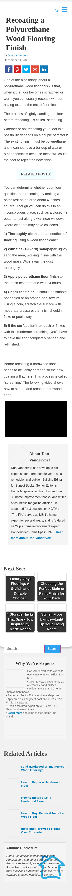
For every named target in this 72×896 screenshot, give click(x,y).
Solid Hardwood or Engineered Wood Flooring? (43, 768)
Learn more (15, 712)
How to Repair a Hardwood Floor (40, 783)
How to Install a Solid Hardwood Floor (36, 799)
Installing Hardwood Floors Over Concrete (40, 830)
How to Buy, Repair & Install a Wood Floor (42, 814)
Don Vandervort (18, 55)
